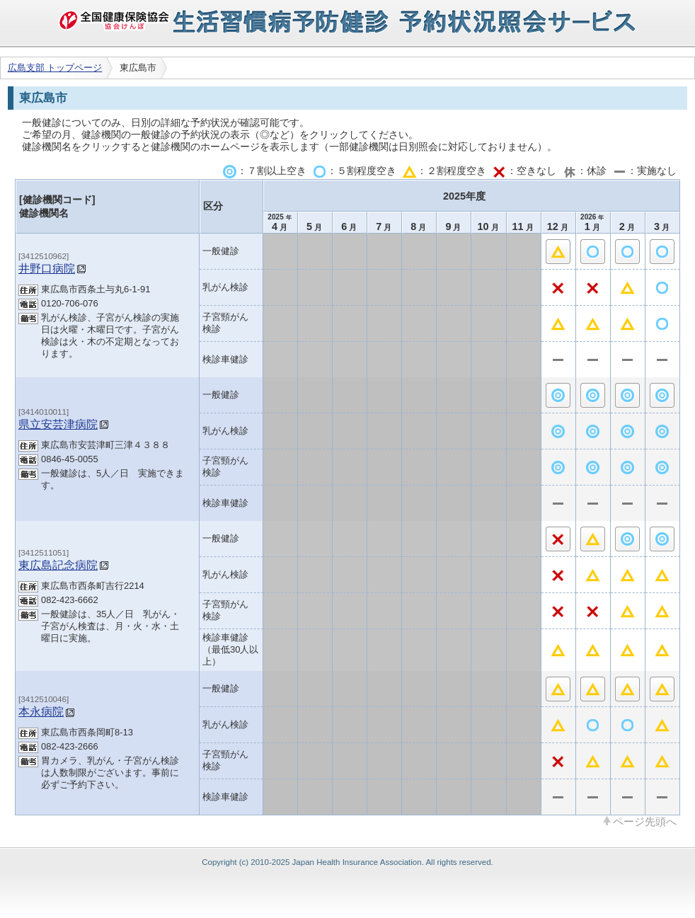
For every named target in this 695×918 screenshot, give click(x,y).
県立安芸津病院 (58, 424)
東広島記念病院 (58, 564)
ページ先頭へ (645, 821)
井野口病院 (46, 268)
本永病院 (41, 711)
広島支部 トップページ (55, 67)
